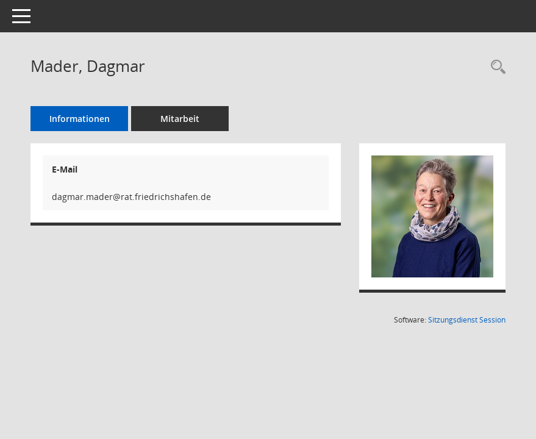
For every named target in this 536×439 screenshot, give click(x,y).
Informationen (79, 118)
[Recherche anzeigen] (495, 67)
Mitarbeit (179, 118)
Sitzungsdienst (467, 320)
